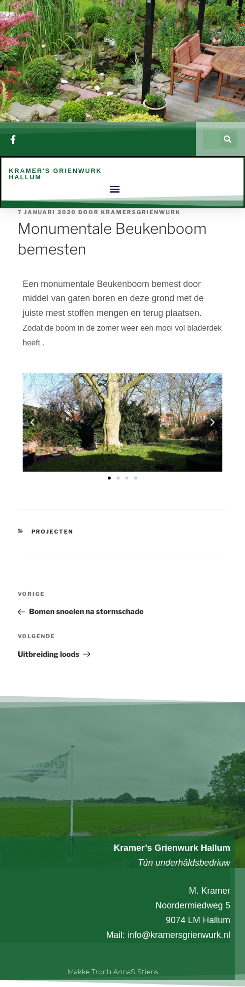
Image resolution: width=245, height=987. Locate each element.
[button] (228, 139)
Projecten (52, 532)
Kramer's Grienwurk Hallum (55, 174)
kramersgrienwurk (141, 212)
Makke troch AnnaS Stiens (112, 971)
